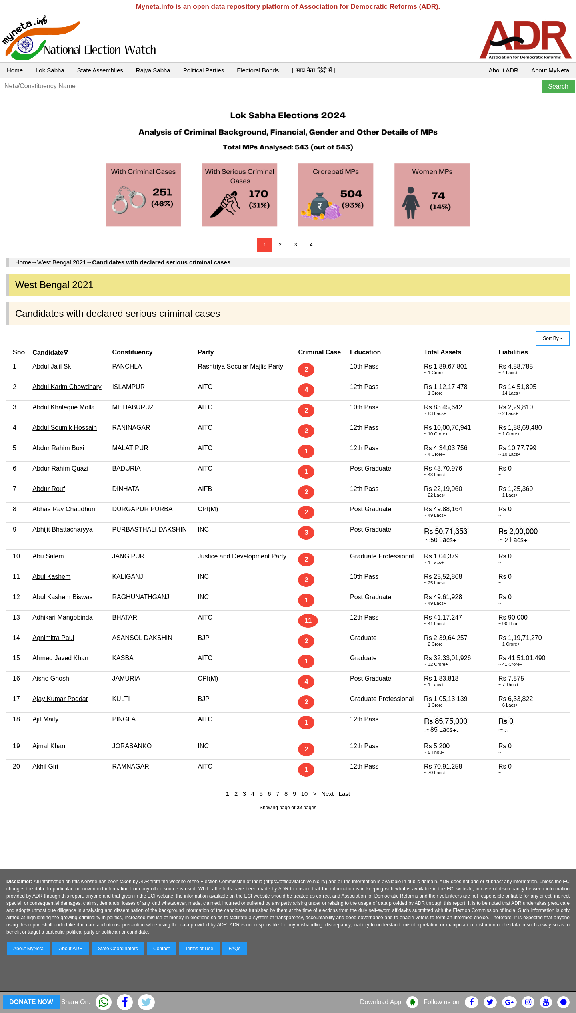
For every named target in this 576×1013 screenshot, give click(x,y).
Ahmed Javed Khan (60, 658)
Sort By (553, 338)
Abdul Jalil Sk (51, 366)
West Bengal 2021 (61, 262)
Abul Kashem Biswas (62, 597)
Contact (161, 948)
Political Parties (203, 70)
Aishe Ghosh (50, 678)
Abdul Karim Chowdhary (67, 386)
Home (15, 70)
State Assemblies (100, 70)
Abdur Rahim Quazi (60, 468)
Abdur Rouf (48, 488)
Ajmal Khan (48, 746)
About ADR (503, 70)
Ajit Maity (45, 719)
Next (328, 793)
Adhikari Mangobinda (62, 617)
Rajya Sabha (153, 70)
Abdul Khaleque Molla (63, 407)
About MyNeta (550, 70)
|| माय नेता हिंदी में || (314, 70)
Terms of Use (199, 948)
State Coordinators (118, 948)
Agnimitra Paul (53, 637)
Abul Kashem (51, 576)
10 (304, 793)
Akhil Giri (45, 766)
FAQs (234, 948)
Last (345, 793)
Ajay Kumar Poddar (60, 698)
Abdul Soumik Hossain (64, 427)
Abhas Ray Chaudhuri (63, 509)
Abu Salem (48, 556)
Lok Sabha (50, 70)
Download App (380, 1002)
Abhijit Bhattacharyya (62, 529)
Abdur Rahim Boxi (58, 448)
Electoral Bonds (258, 70)
